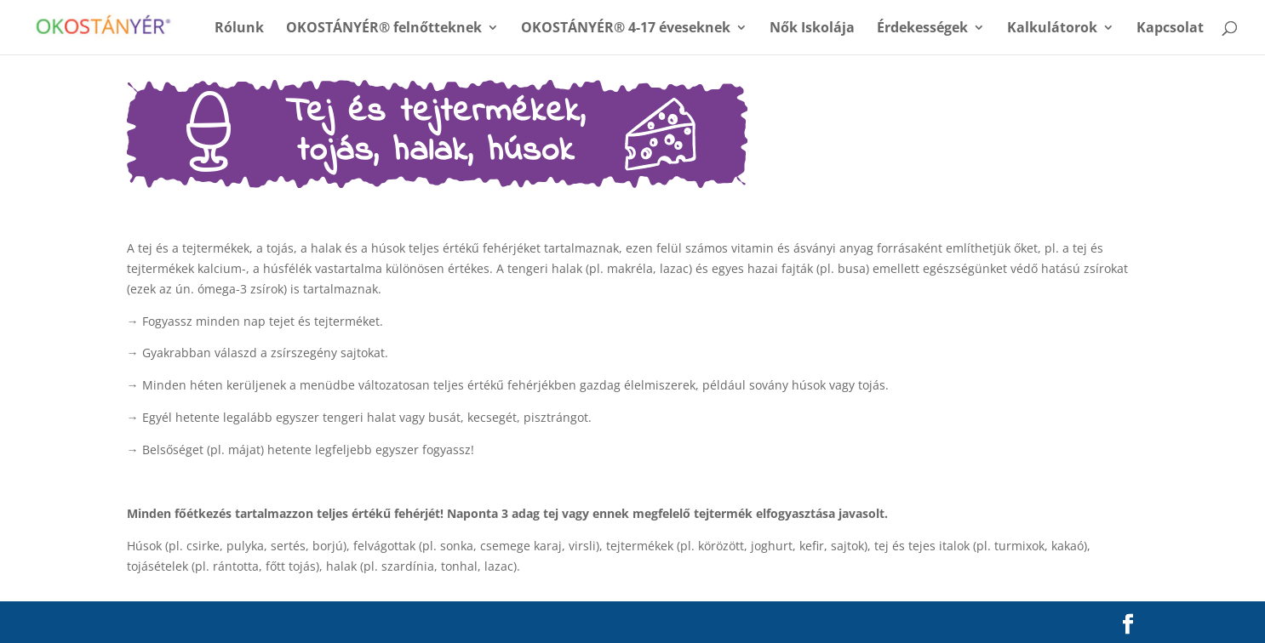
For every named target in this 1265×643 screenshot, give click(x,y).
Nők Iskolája (812, 29)
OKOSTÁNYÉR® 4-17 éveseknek (625, 29)
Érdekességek (922, 29)
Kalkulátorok (1052, 29)
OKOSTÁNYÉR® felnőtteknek (384, 29)
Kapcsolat (1170, 29)
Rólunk (239, 29)
